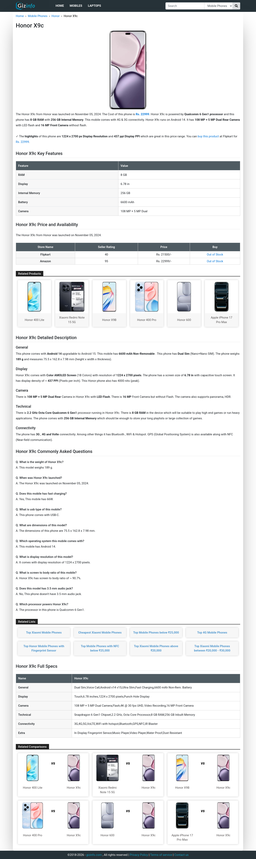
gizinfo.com (94, 855)
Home (60, 6)
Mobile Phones (37, 16)
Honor (55, 16)
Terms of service (161, 855)
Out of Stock (215, 254)
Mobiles (76, 6)
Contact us (181, 855)
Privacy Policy (139, 855)
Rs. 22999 (22, 142)
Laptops (94, 6)
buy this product (208, 136)
